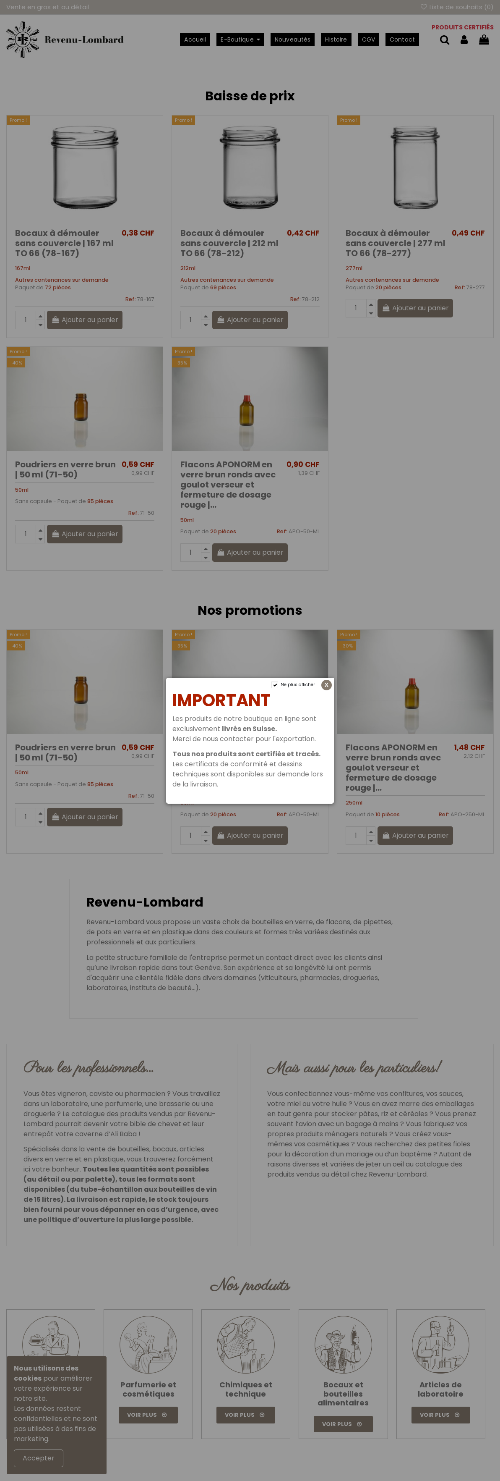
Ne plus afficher (298, 685)
